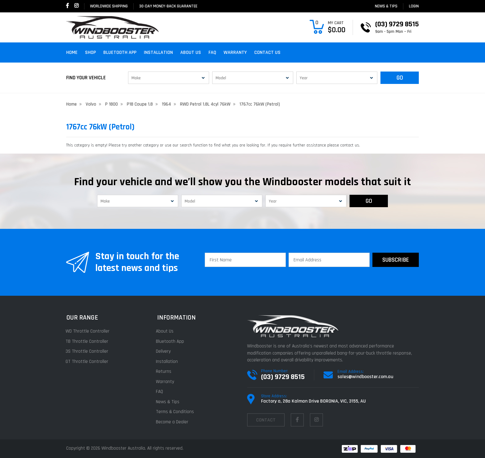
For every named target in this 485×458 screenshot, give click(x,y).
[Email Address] (329, 260)
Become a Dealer (173, 422)
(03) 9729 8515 (283, 377)
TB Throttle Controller (87, 341)
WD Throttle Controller (88, 331)
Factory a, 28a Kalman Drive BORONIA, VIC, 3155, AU (313, 401)
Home (72, 52)
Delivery (164, 351)
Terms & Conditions (176, 412)
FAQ (212, 52)
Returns (164, 371)
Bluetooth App (119, 52)
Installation (158, 52)
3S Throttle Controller (87, 351)
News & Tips (386, 6)
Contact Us (267, 52)
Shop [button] (90, 52)
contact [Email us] (266, 420)
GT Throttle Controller (87, 361)
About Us (190, 52)
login (414, 6)
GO (400, 78)
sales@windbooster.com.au (365, 376)
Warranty (235, 52)
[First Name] (245, 260)
